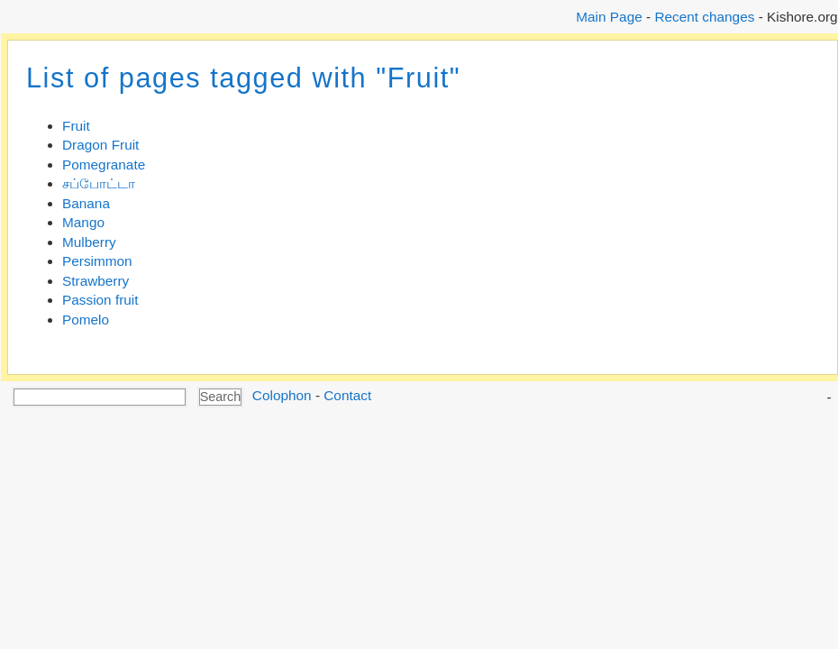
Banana (86, 203)
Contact (347, 395)
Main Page (609, 16)
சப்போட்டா (98, 183)
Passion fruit (100, 299)
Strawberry (95, 280)
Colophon (282, 395)
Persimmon (97, 261)
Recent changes (704, 16)
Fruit (76, 125)
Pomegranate (103, 164)
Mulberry (89, 242)
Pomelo (85, 319)
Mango (83, 222)
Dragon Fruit (100, 144)
